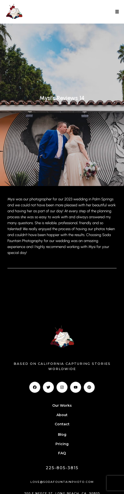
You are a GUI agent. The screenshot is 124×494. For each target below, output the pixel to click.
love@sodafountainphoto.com (62, 482)
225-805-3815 (62, 467)
